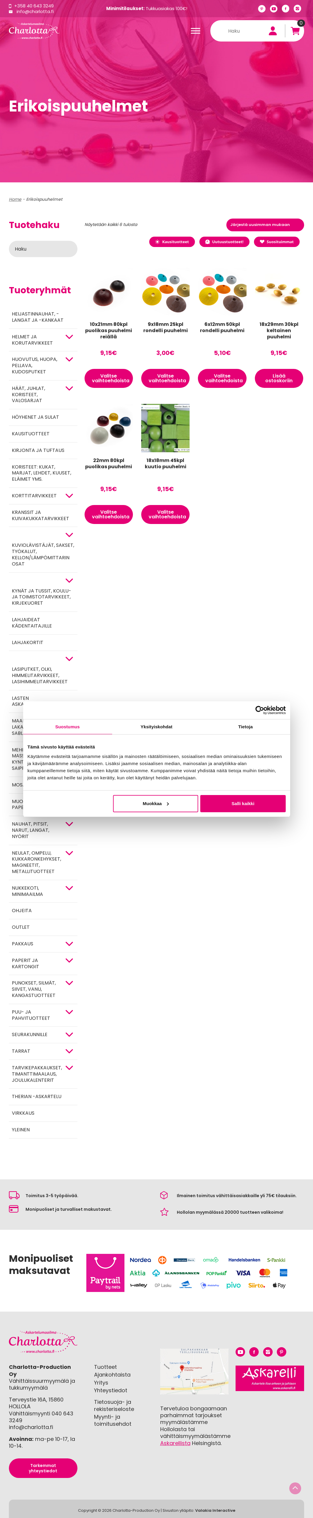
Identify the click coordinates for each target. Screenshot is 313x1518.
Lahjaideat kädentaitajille (32, 622)
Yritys (101, 1382)
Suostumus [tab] (67, 726)
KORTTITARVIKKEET (34, 495)
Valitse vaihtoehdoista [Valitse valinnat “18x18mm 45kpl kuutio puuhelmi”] (167, 514)
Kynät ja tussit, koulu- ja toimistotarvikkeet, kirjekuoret (41, 597)
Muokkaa (156, 803)
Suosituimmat (277, 241)
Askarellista (175, 1443)
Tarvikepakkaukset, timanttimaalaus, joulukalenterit (37, 1074)
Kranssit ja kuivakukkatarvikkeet (40, 515)
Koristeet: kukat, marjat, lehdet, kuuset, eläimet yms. (41, 473)
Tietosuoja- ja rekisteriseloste (114, 1405)
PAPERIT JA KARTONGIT (25, 963)
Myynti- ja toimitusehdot (112, 1420)
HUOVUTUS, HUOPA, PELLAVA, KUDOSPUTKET (34, 365)
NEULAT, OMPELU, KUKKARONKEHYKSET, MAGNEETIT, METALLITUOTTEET (36, 862)
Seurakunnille (29, 1034)
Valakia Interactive (215, 1510)
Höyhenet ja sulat (35, 417)
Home (15, 199)
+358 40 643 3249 (34, 6)
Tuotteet (105, 1367)
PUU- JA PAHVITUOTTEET (31, 1015)
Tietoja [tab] (245, 726)
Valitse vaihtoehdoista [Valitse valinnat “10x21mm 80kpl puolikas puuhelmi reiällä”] (110, 378)
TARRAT (21, 1051)
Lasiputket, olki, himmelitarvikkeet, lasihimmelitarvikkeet (40, 675)
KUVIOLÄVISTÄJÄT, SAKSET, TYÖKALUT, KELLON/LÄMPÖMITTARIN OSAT (43, 554)
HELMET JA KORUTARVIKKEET (32, 339)
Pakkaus (22, 943)
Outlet (21, 927)
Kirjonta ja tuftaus (38, 450)
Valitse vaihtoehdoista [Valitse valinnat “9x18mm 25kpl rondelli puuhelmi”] (167, 378)
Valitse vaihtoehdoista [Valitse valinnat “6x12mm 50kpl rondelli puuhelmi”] (224, 378)
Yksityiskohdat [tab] (156, 726)
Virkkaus (23, 1113)
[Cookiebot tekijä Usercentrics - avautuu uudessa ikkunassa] (260, 710)
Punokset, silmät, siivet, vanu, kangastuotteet (34, 989)
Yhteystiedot (110, 1390)
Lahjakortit (27, 642)
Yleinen (21, 1129)
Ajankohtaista (112, 1374)
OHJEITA (22, 910)
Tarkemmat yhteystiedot (43, 1468)
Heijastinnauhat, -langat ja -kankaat (37, 317)
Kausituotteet (31, 433)
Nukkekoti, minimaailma (27, 891)
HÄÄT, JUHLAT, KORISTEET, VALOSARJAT (28, 394)
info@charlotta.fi (35, 11)
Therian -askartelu (36, 1096)
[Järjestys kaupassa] (265, 225)
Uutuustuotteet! (224, 241)
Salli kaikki (243, 803)
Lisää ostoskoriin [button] (279, 378)
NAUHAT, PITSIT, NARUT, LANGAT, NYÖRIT (30, 830)
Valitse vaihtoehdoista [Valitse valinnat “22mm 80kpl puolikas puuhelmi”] (110, 514)
